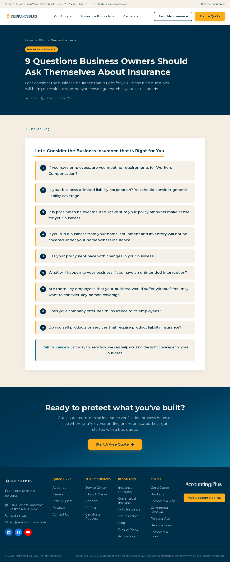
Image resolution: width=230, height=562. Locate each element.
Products (157, 494)
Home (29, 40)
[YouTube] (28, 532)
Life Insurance (128, 516)
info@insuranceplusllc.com (111, 3)
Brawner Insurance (213, 4)
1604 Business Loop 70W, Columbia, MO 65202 (35, 3)
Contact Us (60, 514)
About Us (59, 488)
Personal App (160, 519)
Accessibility (127, 536)
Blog (42, 40)
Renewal (91, 501)
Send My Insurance (173, 16)
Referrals (91, 508)
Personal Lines (161, 525)
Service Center (96, 488)
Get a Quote (160, 488)
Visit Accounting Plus (204, 498)
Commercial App (163, 501)
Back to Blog (37, 129)
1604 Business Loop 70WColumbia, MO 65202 (24, 507)
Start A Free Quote (115, 444)
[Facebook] (18, 532)
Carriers (57, 494)
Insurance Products (98, 16)
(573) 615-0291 (79, 3)
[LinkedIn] (9, 532)
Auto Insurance (129, 509)
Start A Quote (209, 16)
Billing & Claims (96, 494)
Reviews (58, 508)
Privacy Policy (128, 529)
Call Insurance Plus (58, 347)
